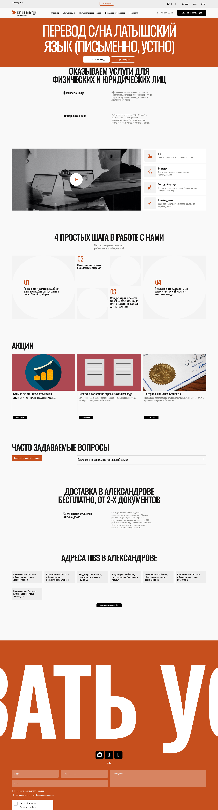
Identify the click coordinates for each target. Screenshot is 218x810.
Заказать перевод (96, 59)
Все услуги (134, 13)
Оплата (203, 4)
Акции (195, 4)
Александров (16, 3)
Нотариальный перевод (90, 13)
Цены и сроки (107, 4)
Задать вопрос (123, 59)
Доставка (185, 4)
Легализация (69, 13)
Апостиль (55, 13)
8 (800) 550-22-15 (165, 13)
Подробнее (20, 417)
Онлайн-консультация (192, 13)
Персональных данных (45, 795)
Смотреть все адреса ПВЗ (109, 605)
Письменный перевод (115, 13)
